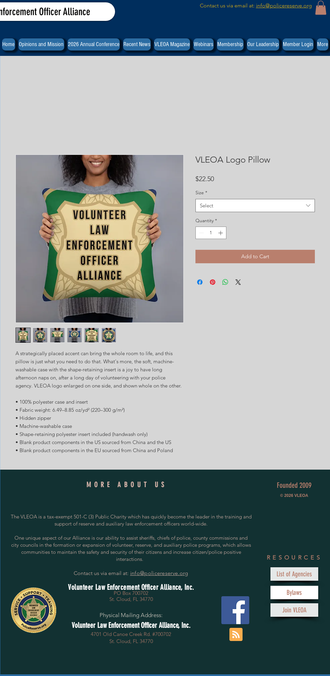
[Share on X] (238, 282)
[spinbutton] (211, 233)
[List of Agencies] (294, 574)
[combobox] (255, 205)
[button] (321, 8)
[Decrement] (200, 233)
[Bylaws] (294, 592)
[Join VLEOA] (294, 610)
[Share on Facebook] (200, 282)
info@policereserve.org (284, 5)
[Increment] (221, 233)
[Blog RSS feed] (236, 635)
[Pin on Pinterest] (213, 282)
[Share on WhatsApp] (225, 282)
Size (201, 193)
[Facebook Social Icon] (235, 610)
